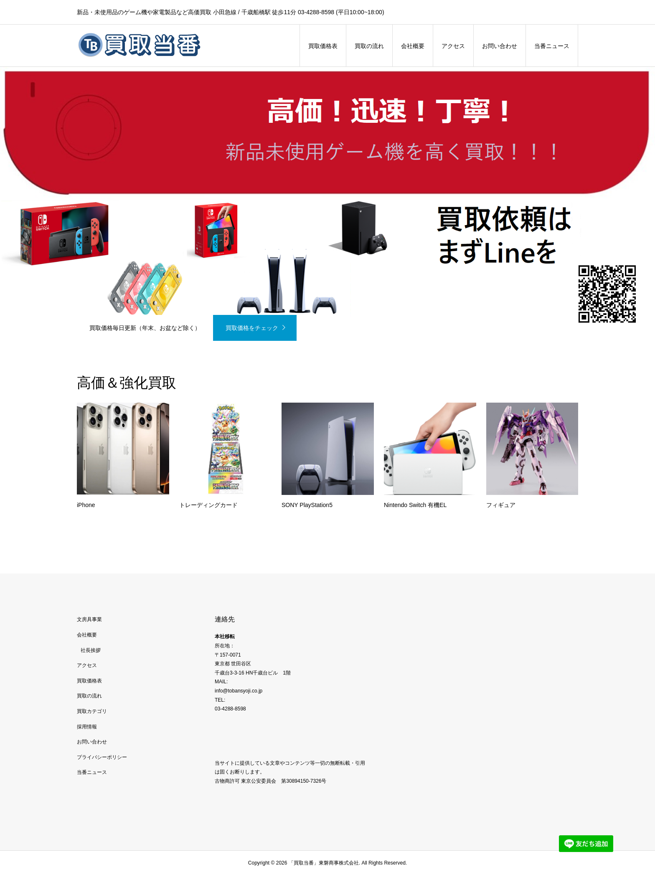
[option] (327, 204)
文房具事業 (89, 619)
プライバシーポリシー (102, 757)
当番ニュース (551, 46)
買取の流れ (369, 46)
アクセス (453, 46)
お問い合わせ (499, 46)
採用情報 (87, 727)
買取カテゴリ (92, 711)
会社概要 (412, 46)
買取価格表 (323, 46)
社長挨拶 (91, 650)
